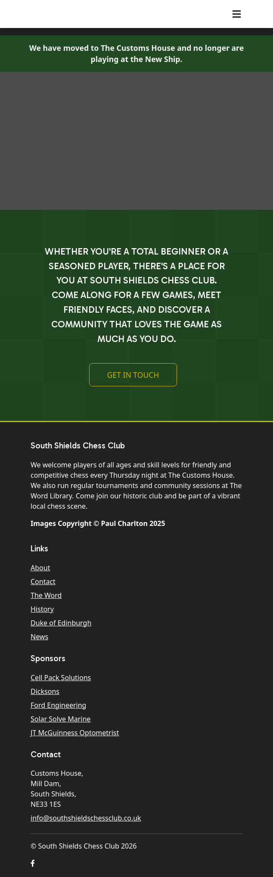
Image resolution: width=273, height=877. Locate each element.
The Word (46, 595)
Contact (43, 581)
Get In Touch (133, 375)
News (39, 636)
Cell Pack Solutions (61, 677)
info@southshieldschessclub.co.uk (86, 818)
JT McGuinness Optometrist (75, 732)
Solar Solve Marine (60, 719)
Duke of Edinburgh (61, 623)
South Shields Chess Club (80, 14)
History (42, 609)
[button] (33, 863)
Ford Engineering (58, 705)
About (40, 567)
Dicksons (45, 691)
